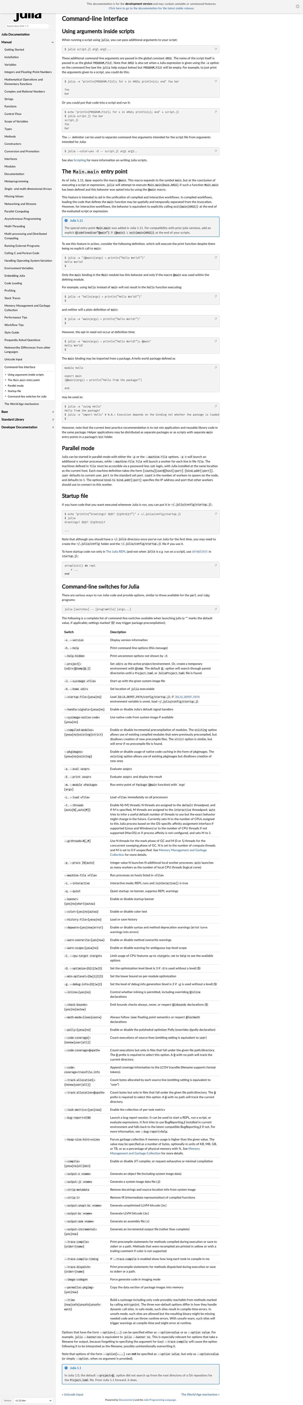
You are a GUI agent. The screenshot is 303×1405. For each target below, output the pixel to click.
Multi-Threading (15, 226)
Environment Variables (19, 268)
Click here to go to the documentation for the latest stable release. (151, 8)
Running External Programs (22, 245)
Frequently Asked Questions (23, 340)
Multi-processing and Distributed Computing (26, 236)
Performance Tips (16, 317)
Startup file (75, 496)
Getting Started (14, 49)
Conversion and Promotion (22, 151)
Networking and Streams (21, 204)
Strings (9, 99)
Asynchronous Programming (23, 218)
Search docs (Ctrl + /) (17, 26)
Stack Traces (13, 298)
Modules (10, 166)
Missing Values (14, 196)
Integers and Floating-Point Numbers (28, 72)
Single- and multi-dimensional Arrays (28, 189)
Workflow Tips (14, 325)
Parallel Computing (17, 211)
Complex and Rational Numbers (25, 91)
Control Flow (13, 114)
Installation (12, 57)
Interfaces (11, 159)
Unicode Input (13, 359)
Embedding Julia (15, 275)
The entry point (94, 171)
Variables (11, 64)
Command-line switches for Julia (100, 587)
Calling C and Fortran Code (22, 253)
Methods (10, 136)
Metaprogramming (17, 181)
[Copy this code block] (216, 49)
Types (8, 129)
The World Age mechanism (22, 404)
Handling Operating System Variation (28, 260)
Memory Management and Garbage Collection (27, 308)
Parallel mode (78, 448)
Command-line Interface (20, 367)
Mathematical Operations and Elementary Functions (24, 82)
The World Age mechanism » (200, 1394)
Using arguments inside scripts (98, 31)
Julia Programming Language (160, 1400)
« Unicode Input (72, 1394)
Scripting (80, 160)
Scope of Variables (16, 121)
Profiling (10, 290)
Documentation (14, 174)
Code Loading (13, 283)
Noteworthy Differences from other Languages (28, 350)
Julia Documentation (16, 34)
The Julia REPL (116, 551)
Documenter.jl (126, 1400)
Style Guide (12, 332)
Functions (11, 106)
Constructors (13, 144)
